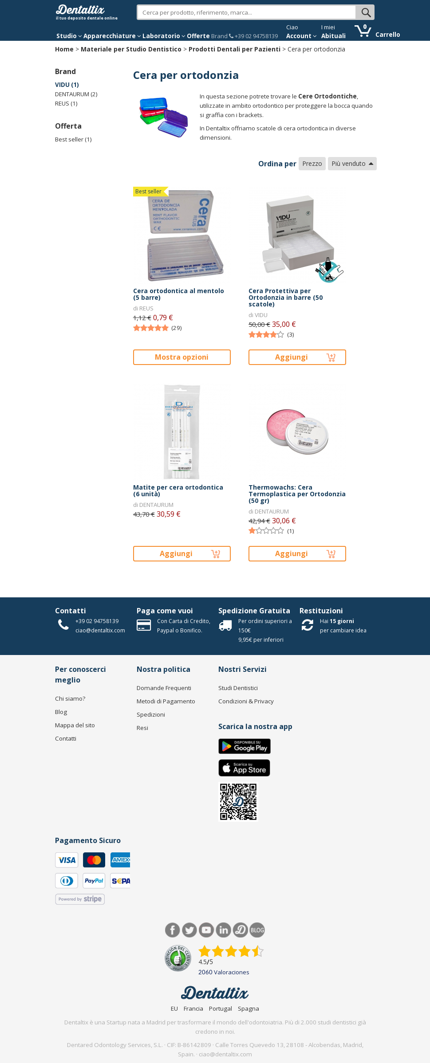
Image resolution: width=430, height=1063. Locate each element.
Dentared (240, 930)
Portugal (220, 1008)
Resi (142, 728)
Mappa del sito (75, 725)
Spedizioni (151, 714)
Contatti (70, 611)
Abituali (333, 36)
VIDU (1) (67, 85)
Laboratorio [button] (163, 36)
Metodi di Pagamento (166, 701)
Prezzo (312, 163)
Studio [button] (69, 36)
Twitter (189, 930)
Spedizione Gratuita (254, 611)
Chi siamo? (70, 698)
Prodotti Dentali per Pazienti (234, 49)
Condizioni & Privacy (246, 701)
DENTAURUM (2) (76, 94)
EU (174, 1008)
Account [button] (301, 36)
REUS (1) (66, 103)
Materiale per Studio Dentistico (131, 49)
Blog (61, 712)
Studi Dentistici (238, 688)
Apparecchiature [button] (112, 36)
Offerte (198, 36)
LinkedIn (223, 930)
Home (64, 49)
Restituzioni (321, 611)
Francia (193, 1008)
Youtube (206, 930)
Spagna (248, 1008)
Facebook (173, 930)
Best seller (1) (73, 139)
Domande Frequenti (164, 688)
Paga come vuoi (165, 611)
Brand (219, 36)
